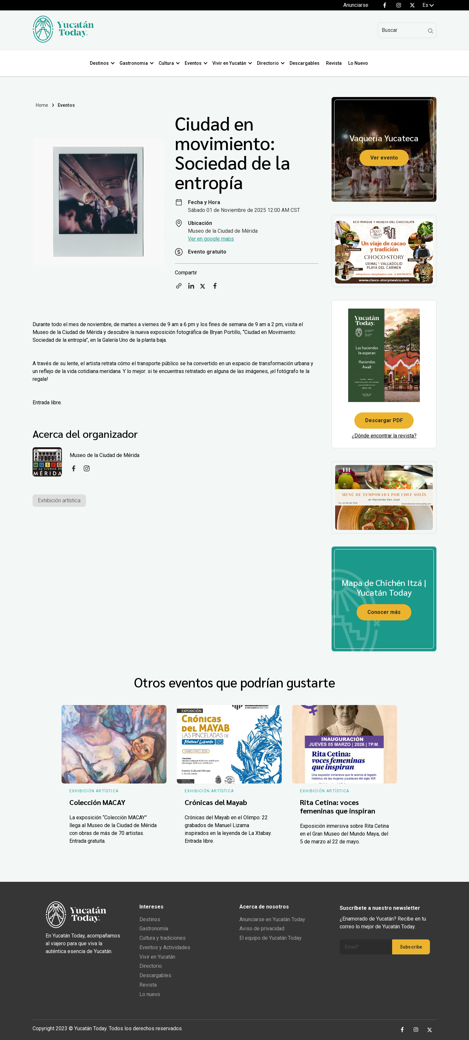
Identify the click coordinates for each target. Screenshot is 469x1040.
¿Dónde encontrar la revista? (384, 436)
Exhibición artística (59, 500)
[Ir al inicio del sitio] (63, 41)
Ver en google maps (211, 239)
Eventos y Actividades (164, 947)
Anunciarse (355, 5)
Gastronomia (135, 63)
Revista (335, 63)
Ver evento (384, 158)
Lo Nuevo (359, 63)
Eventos (194, 63)
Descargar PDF (384, 420)
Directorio (269, 63)
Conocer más (384, 612)
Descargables (306, 63)
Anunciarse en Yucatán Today (272, 919)
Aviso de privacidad (261, 928)
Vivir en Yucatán (231, 63)
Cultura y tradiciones (162, 938)
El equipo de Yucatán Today (270, 938)
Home (42, 105)
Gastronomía (153, 928)
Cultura (167, 63)
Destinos (100, 63)
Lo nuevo (149, 994)
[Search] (407, 30)
